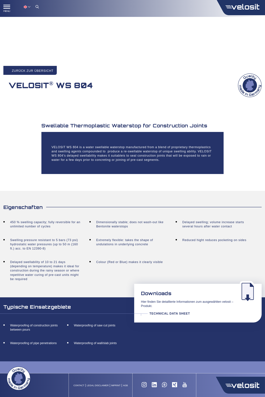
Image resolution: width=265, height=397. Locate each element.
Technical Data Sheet (169, 313)
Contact (79, 385)
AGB (125, 385)
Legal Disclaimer (98, 385)
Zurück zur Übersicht (32, 70)
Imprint (116, 385)
